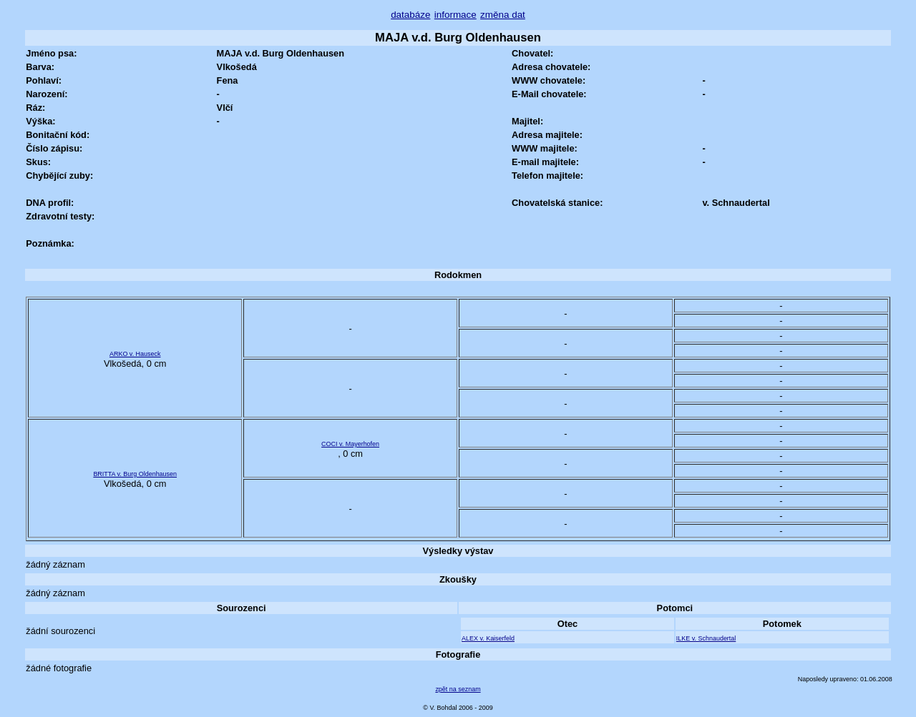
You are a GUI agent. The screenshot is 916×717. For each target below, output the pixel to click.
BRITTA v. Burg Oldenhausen (135, 474)
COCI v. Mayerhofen (350, 443)
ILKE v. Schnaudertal (706, 638)
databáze (410, 14)
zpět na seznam (457, 689)
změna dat (502, 14)
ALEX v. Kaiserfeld (488, 638)
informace (455, 14)
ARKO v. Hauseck (134, 353)
